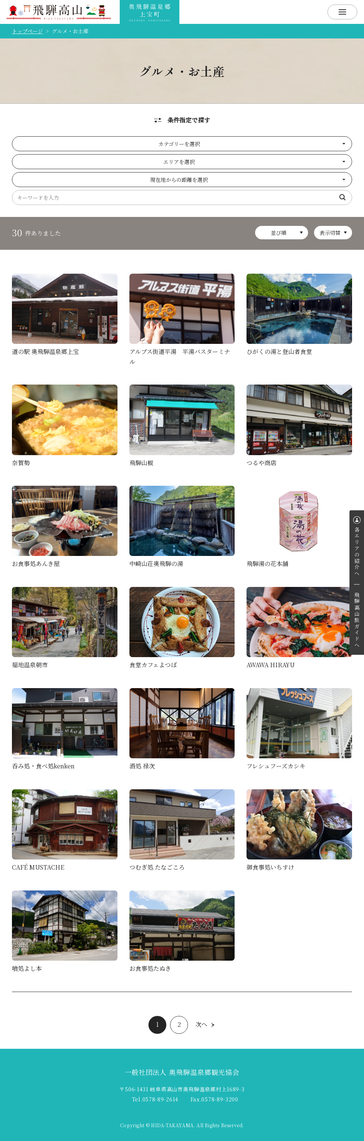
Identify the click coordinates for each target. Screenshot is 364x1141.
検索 (342, 197)
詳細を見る (64, 317)
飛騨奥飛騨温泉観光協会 (149, 12)
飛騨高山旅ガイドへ (357, 620)
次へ (201, 1024)
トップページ (27, 31)
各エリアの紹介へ (357, 552)
